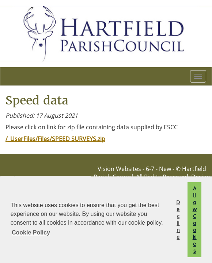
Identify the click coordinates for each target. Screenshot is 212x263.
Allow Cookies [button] (195, 219)
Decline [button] (178, 219)
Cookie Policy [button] (31, 232)
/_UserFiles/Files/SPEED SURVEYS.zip (55, 139)
